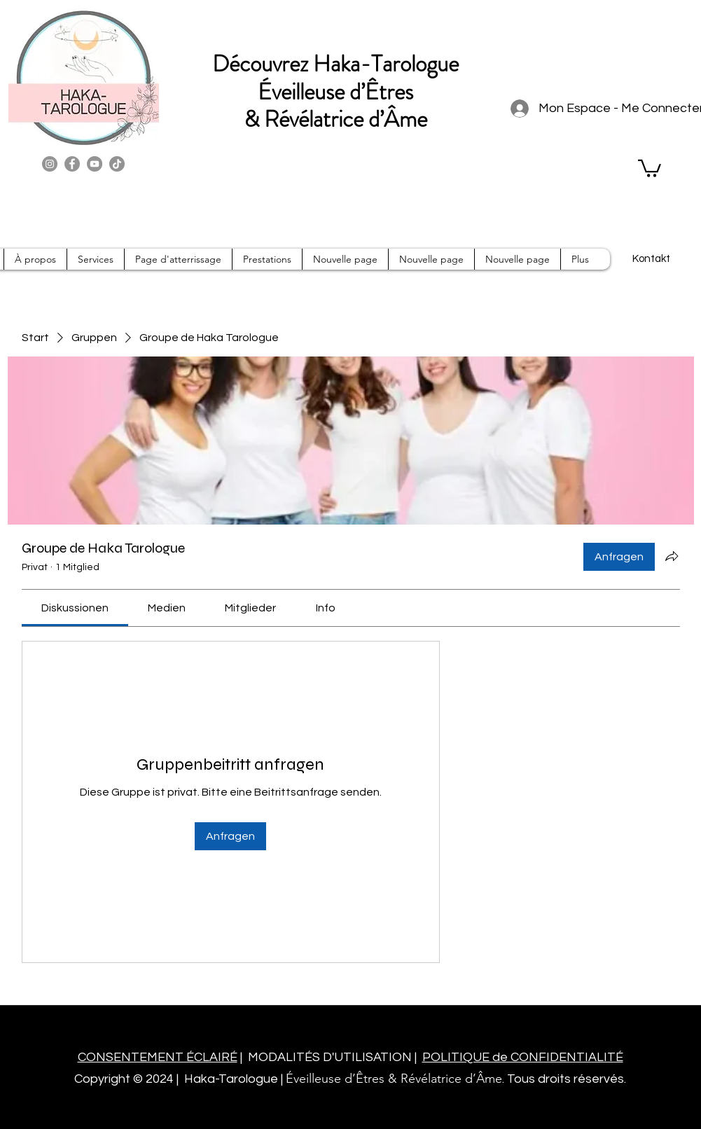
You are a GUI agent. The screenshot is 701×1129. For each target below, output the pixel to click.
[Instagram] (49, 164)
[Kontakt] (651, 259)
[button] (649, 167)
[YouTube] (94, 164)
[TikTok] (117, 164)
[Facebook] (72, 164)
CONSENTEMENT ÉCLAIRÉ (157, 1057)
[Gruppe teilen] (671, 556)
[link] (75, 608)
